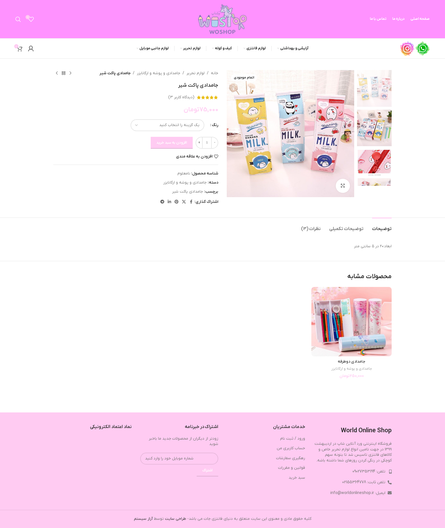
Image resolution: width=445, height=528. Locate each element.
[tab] (382, 226)
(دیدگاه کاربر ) (181, 97)
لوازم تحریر (195, 73)
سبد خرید (297, 477)
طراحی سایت (175, 518)
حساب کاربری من (291, 448)
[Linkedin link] (169, 202)
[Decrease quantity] (214, 143)
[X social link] (184, 202)
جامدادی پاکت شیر (187, 191)
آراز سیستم (143, 518)
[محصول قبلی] (70, 73)
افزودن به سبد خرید (171, 142)
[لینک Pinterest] (176, 202)
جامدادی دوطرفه (351, 361)
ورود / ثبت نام (292, 438)
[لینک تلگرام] (162, 202)
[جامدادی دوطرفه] (351, 321)
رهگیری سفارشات (290, 458)
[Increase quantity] (199, 143)
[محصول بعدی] (56, 73)
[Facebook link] (191, 202)
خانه (214, 73)
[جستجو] (18, 19)
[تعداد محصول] (207, 143)
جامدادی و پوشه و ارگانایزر (158, 73)
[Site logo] (222, 19)
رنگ (215, 125)
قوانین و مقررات (291, 467)
